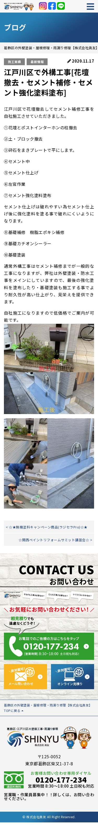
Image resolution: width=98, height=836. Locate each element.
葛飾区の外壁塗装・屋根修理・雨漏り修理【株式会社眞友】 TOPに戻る (48, 707)
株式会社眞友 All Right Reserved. (51, 817)
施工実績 (14, 61)
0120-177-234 (61, 779)
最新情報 (37, 61)
